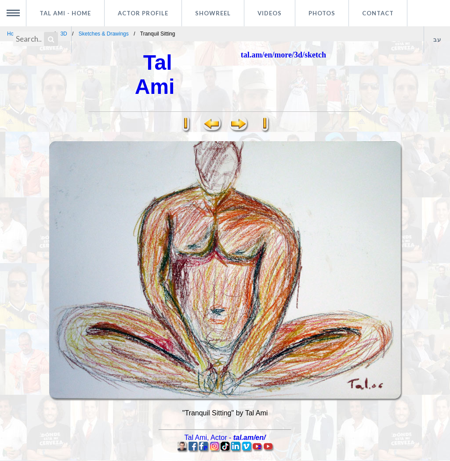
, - (225, 437)
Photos (321, 13)
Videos (270, 13)
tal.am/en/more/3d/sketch (283, 54)
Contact (378, 13)
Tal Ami (65, 13)
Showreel (213, 13)
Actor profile (143, 13)
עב (437, 39)
